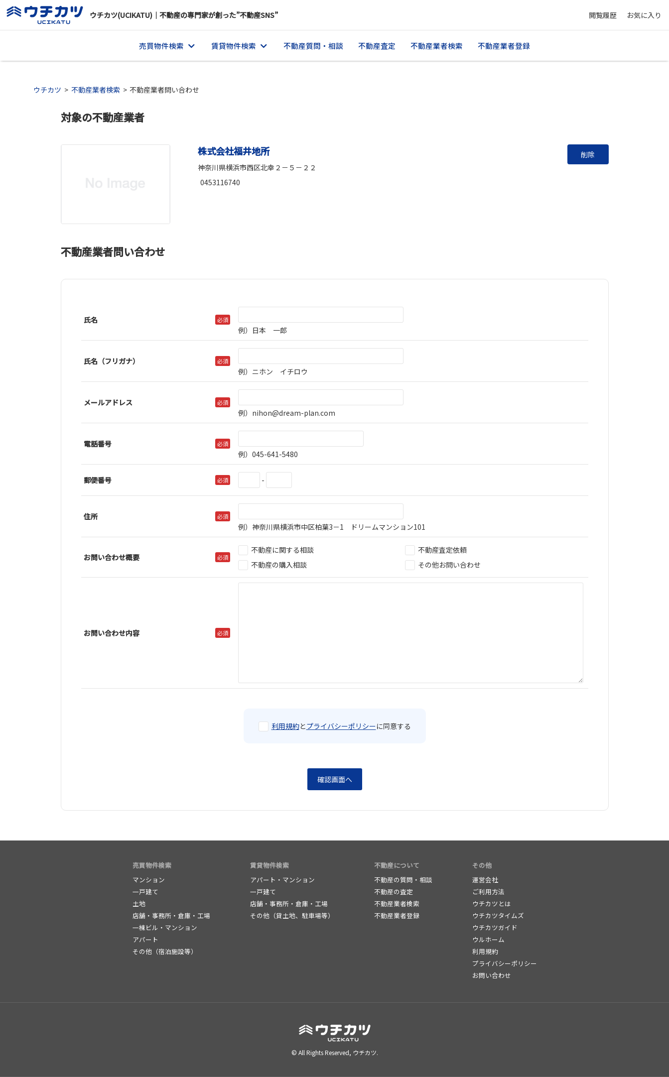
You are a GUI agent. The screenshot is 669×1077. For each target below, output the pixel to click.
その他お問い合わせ (443, 565)
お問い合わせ (491, 975)
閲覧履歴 (603, 15)
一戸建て (145, 891)
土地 (139, 903)
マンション (149, 879)
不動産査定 (377, 45)
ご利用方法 (488, 891)
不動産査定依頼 (436, 550)
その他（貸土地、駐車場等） (292, 915)
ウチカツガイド (495, 927)
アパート (145, 939)
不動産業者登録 (504, 45)
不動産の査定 (393, 891)
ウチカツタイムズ (498, 915)
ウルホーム (488, 939)
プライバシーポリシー (341, 726)
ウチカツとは (491, 903)
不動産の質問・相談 (403, 879)
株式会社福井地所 (233, 150)
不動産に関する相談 (276, 550)
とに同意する (335, 726)
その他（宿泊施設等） (165, 951)
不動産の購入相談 (272, 565)
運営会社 (485, 879)
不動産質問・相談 (313, 45)
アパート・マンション (282, 879)
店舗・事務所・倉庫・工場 (171, 915)
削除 (588, 154)
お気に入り (644, 15)
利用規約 (285, 726)
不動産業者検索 (436, 45)
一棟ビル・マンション (165, 927)
